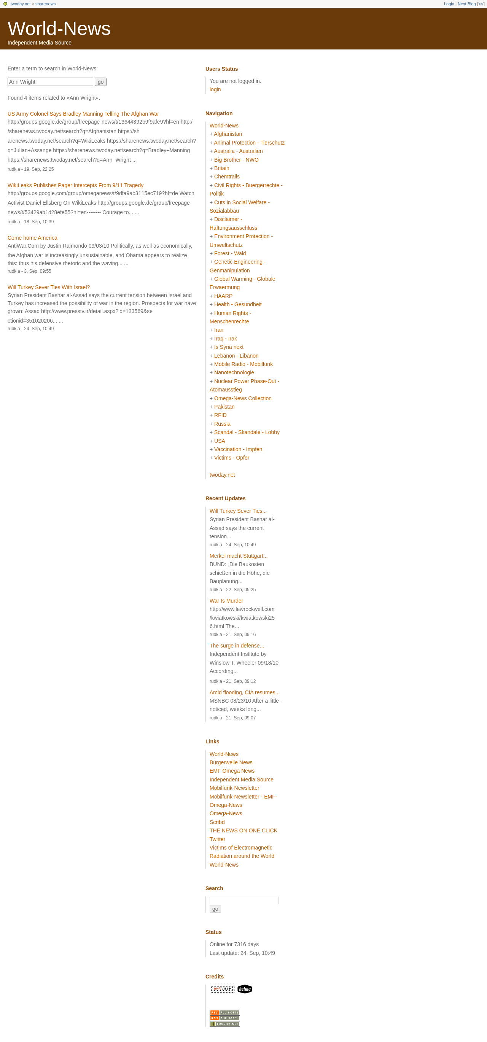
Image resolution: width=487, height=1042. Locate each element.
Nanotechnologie (234, 372)
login (215, 89)
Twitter (217, 839)
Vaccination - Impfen (238, 449)
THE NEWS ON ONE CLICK (243, 830)
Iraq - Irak (225, 339)
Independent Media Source (242, 779)
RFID (220, 415)
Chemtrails (227, 176)
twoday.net (20, 4)
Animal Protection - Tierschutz (249, 143)
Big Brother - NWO (236, 160)
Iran (218, 330)
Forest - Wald (230, 253)
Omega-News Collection (243, 398)
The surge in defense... (237, 646)
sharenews (45, 4)
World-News (59, 28)
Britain (221, 168)
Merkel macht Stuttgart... (239, 556)
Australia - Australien (238, 151)
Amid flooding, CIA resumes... (245, 692)
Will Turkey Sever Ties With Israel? (49, 287)
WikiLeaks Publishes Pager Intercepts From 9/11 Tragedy (75, 185)
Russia (222, 424)
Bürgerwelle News (231, 762)
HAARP (223, 296)
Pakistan (224, 407)
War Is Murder (226, 601)
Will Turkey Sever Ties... (238, 511)
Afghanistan (228, 134)
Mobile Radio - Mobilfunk (243, 364)
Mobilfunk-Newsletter (234, 788)
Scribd (217, 822)
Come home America (32, 238)
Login (449, 4)
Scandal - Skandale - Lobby (247, 432)
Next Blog (467, 4)
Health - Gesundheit (238, 304)
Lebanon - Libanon (236, 356)
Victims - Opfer (231, 458)
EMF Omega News (232, 771)
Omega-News (226, 813)
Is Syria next (229, 347)
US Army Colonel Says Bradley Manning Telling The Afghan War (83, 114)
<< (480, 4)
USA (219, 441)
